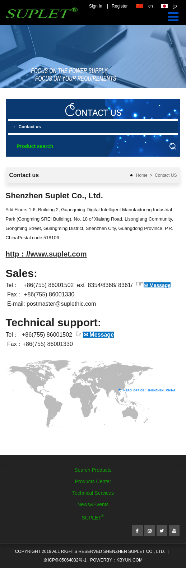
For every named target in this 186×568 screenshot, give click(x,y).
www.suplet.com (58, 254)
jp (175, 6)
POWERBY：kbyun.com (116, 560)
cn (150, 6)
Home (142, 175)
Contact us (30, 126)
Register (120, 6)
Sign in (95, 6)
